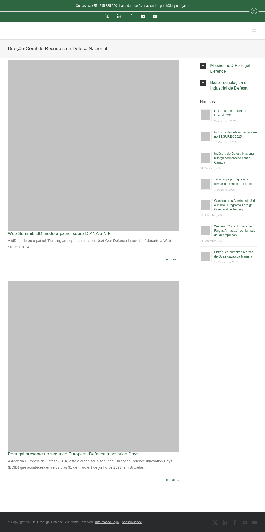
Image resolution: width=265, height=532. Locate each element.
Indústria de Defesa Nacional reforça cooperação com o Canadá (234, 158)
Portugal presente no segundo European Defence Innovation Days (73, 454)
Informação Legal (107, 522)
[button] (228, 68)
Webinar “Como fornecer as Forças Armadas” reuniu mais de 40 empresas (234, 230)
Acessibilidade (132, 522)
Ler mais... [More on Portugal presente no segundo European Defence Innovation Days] (171, 480)
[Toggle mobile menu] (254, 31)
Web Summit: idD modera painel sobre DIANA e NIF (59, 233)
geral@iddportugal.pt (174, 6)
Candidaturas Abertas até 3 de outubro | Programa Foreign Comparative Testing (235, 205)
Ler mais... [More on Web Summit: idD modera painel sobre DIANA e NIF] (171, 259)
